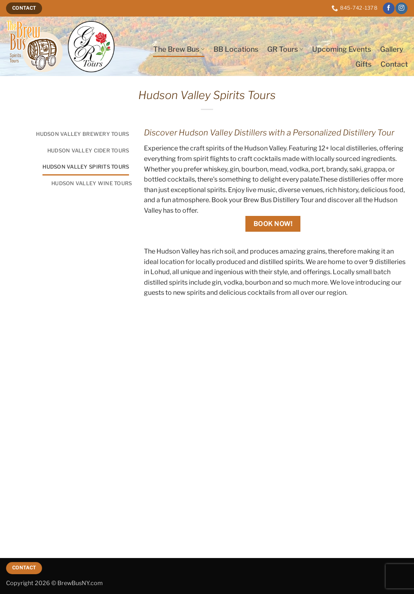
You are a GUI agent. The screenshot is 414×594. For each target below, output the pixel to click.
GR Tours (285, 49)
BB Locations (235, 49)
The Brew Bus (179, 49)
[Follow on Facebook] (389, 8)
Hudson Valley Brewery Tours (82, 134)
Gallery (391, 49)
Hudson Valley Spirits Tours (85, 167)
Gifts (363, 64)
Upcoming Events (341, 49)
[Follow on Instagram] (401, 8)
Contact (394, 64)
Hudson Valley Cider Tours (88, 151)
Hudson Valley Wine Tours (91, 183)
